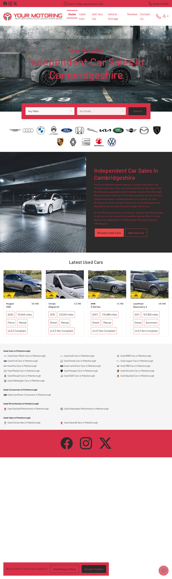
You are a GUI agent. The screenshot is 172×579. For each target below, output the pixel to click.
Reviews (132, 14)
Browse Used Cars (109, 233)
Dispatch (54, 306)
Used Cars (82, 16)
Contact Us (145, 16)
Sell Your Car (97, 16)
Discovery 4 (140, 306)
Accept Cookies (93, 569)
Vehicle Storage (113, 16)
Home (72, 14)
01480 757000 (161, 3)
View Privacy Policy (64, 569)
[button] (165, 16)
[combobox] (50, 111)
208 (8, 306)
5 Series (95, 306)
